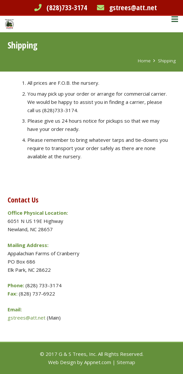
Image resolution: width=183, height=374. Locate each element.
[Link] (9, 24)
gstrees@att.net (133, 7)
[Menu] (175, 19)
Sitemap (126, 362)
